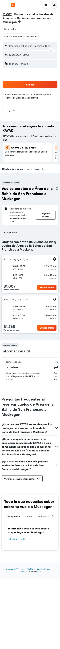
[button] (5, 4)
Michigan (24, 572)
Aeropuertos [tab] (13, 516)
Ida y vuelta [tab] (10, 232)
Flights (30, 569)
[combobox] (12, 29)
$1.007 (7, 14)
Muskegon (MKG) (17, 539)
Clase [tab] (28, 516)
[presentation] (19, 21)
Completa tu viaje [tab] (46, 516)
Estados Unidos (43, 569)
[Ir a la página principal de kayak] (21, 5)
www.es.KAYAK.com (14, 569)
